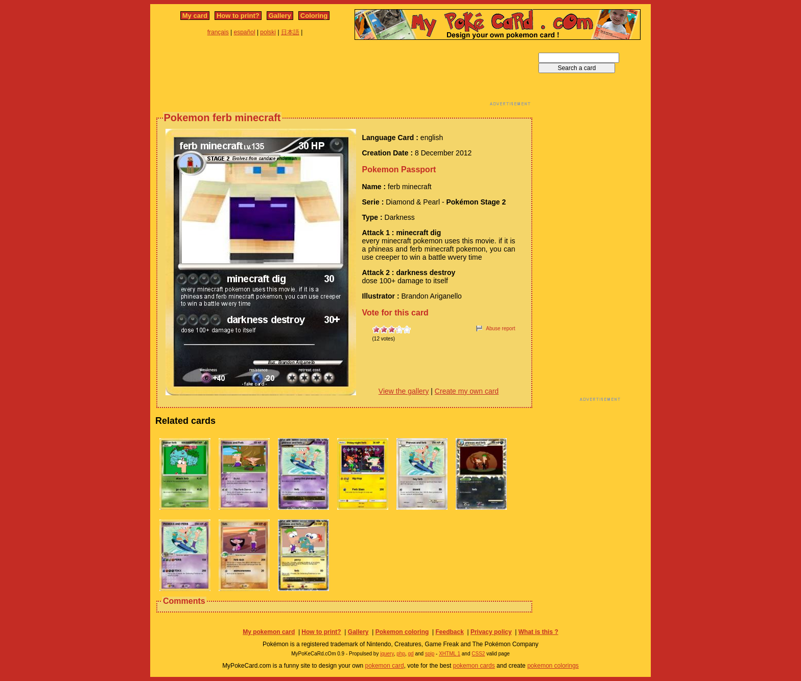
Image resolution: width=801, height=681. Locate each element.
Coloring (313, 15)
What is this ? (538, 631)
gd (411, 653)
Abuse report (500, 328)
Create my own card (467, 391)
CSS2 (478, 653)
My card (194, 15)
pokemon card (384, 665)
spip (429, 653)
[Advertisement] (344, 76)
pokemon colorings (553, 665)
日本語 (290, 32)
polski (268, 32)
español (244, 32)
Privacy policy (491, 631)
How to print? (238, 15)
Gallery (280, 15)
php (400, 653)
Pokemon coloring (402, 631)
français (218, 32)
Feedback (449, 631)
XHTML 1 (449, 653)
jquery (387, 653)
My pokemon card (269, 631)
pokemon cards (474, 665)
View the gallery (404, 391)
